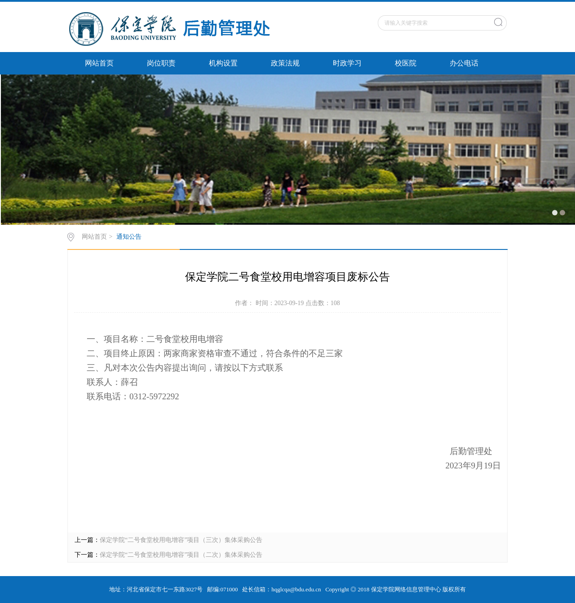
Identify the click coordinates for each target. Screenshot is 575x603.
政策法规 (285, 63)
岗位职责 (161, 63)
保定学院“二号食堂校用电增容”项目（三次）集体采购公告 (181, 540)
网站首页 (99, 63)
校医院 (405, 63)
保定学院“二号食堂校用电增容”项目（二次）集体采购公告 (181, 554)
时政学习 (347, 63)
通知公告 (129, 236)
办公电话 (464, 63)
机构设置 (223, 63)
